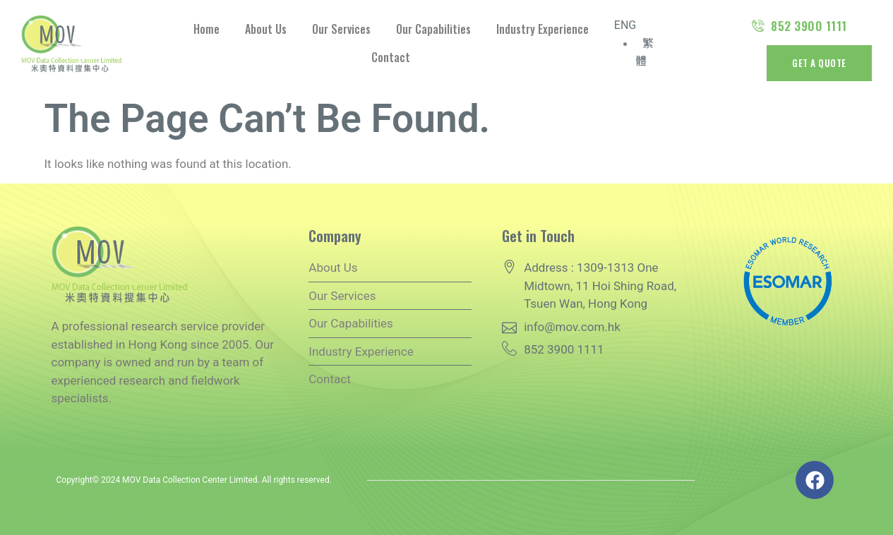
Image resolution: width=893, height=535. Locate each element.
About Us (266, 28)
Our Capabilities (433, 28)
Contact (390, 57)
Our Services (341, 28)
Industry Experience (542, 28)
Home (206, 28)
